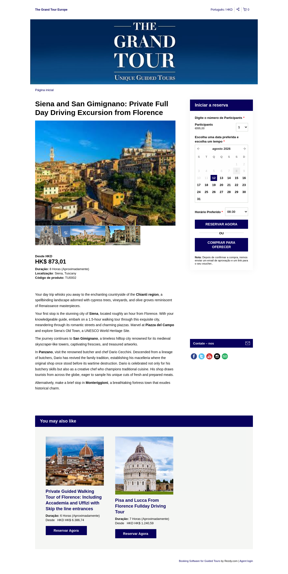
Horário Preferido (209, 212)
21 (229, 185)
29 (236, 192)
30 (244, 192)
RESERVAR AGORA (221, 224)
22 (236, 185)
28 (229, 192)
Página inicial (44, 90)
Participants (209, 126)
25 (206, 192)
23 (244, 185)
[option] (52, 235)
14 (229, 178)
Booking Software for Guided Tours (200, 561)
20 (221, 185)
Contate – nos (203, 343)
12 (214, 178)
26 (214, 192)
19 (214, 185)
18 (206, 185)
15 (236, 178)
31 (198, 199)
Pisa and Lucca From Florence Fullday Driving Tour (140, 506)
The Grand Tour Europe (51, 9)
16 (244, 178)
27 (221, 192)
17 (198, 185)
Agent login (246, 561)
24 (198, 192)
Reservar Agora (66, 530)
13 (221, 178)
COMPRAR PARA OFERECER (221, 245)
